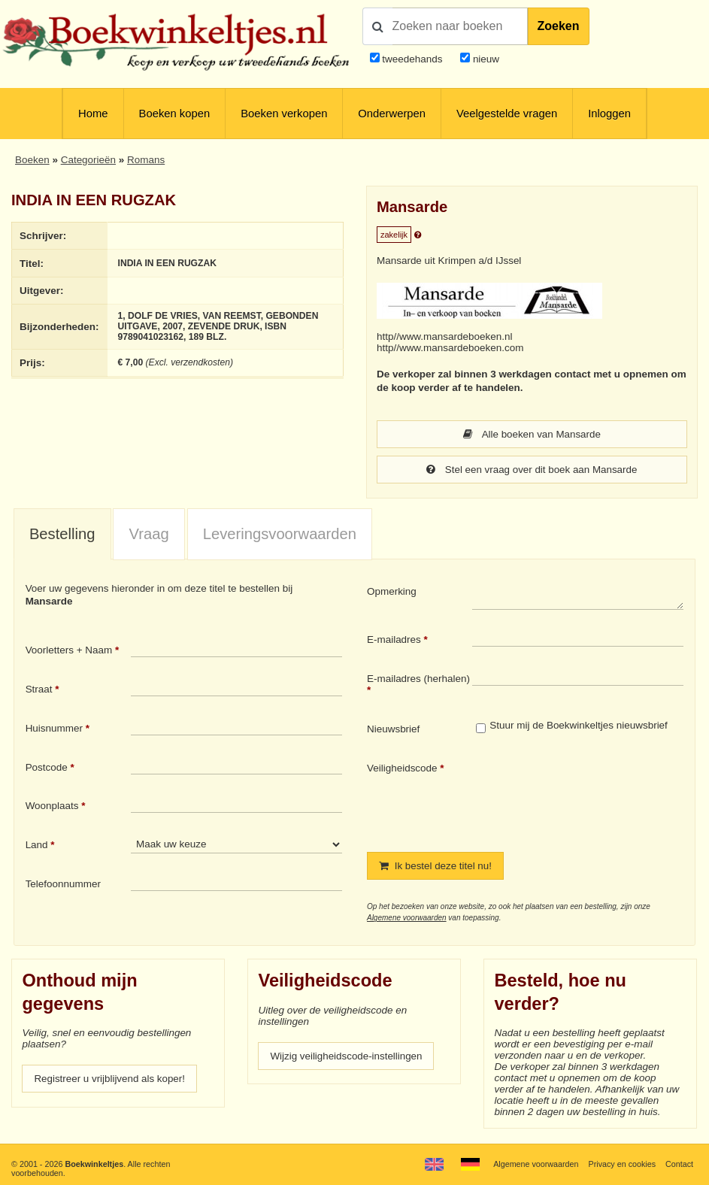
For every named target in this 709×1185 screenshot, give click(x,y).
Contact (679, 1163)
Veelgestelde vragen (506, 114)
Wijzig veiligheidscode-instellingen (346, 1056)
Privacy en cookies (622, 1163)
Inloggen (609, 114)
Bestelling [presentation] (62, 534)
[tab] (62, 534)
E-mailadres (394, 639)
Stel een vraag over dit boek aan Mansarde (532, 469)
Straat (39, 689)
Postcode (47, 767)
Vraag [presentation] (149, 534)
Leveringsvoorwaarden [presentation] (279, 534)
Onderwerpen (392, 114)
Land (37, 844)
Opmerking (392, 591)
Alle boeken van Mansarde (531, 434)
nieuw (484, 59)
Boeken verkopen (284, 114)
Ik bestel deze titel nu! (436, 865)
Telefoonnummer (63, 884)
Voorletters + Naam (69, 650)
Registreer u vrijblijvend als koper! (110, 1078)
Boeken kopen (175, 114)
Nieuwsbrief (393, 729)
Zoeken (559, 26)
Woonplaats (52, 805)
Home (93, 114)
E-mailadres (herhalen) (418, 678)
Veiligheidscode (402, 768)
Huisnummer (54, 728)
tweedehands (412, 59)
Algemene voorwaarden (407, 918)
